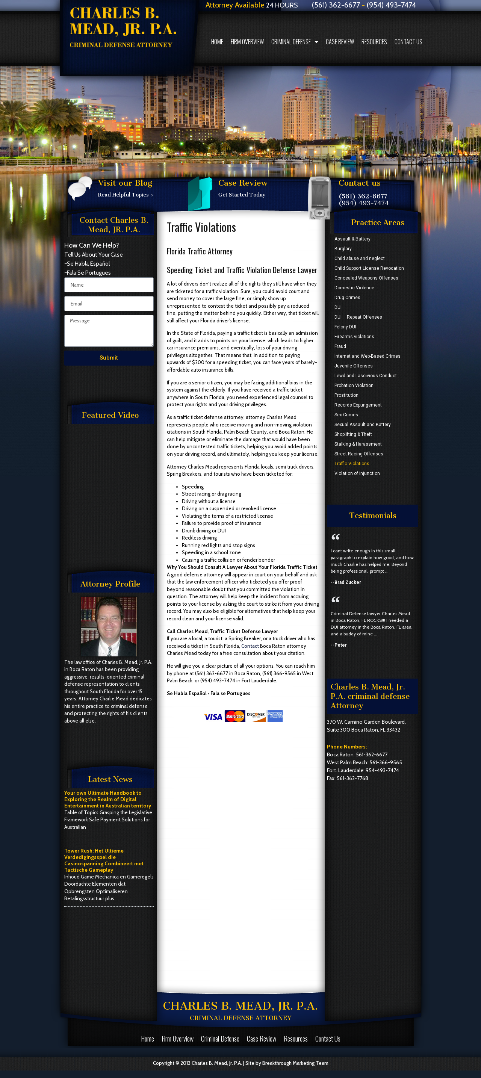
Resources (374, 41)
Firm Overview (247, 41)
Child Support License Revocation (369, 268)
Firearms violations (354, 336)
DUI (338, 307)
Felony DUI (345, 327)
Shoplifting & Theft (353, 434)
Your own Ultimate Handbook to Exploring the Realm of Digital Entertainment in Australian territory (107, 799)
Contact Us (408, 41)
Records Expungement (358, 405)
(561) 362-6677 (363, 196)
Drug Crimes (347, 297)
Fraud (340, 346)
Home (217, 41)
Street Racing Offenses (358, 454)
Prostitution (346, 395)
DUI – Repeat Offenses (358, 317)
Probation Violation (354, 385)
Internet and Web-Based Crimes (367, 356)
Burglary (343, 248)
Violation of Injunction (357, 473)
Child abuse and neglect (359, 258)
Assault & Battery (352, 239)
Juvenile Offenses (353, 366)
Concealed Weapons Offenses (366, 278)
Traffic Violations (351, 463)
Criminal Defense (294, 41)
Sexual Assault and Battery (362, 424)
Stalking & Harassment (358, 444)
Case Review (340, 41)
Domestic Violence (354, 287)
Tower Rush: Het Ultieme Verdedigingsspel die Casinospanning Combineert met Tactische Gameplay (104, 860)
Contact (250, 646)
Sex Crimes (346, 414)
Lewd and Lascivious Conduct (365, 375)
